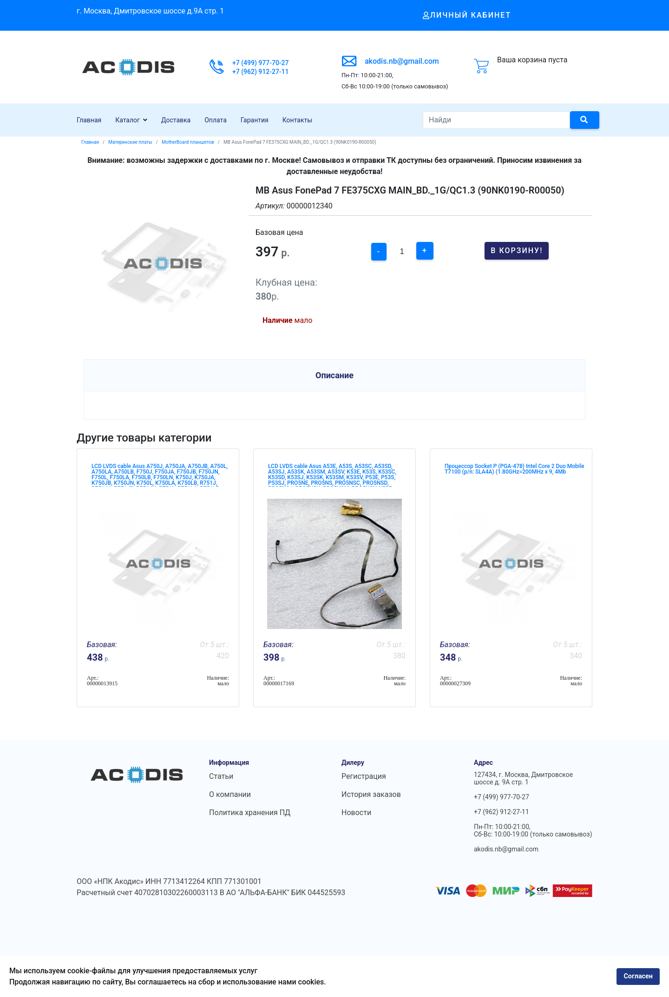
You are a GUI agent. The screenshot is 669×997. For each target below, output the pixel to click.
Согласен (638, 976)
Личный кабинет (467, 15)
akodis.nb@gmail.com (402, 61)
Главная (89, 120)
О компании (230, 794)
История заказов (371, 794)
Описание (334, 375)
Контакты (297, 120)
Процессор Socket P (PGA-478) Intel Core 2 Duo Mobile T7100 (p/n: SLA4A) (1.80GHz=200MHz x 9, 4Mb (514, 469)
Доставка (175, 120)
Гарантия (255, 120)
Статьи (221, 776)
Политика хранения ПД (249, 812)
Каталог (127, 120)
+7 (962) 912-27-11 (260, 71)
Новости (356, 812)
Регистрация (363, 776)
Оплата (215, 120)
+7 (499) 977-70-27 (260, 63)
